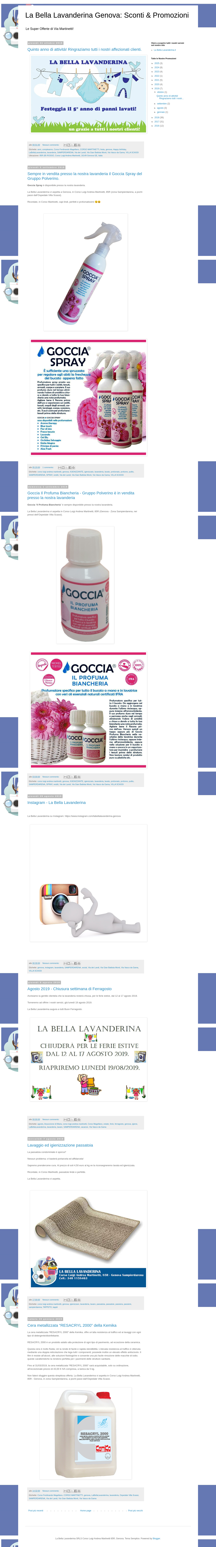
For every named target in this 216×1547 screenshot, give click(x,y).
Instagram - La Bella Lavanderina (57, 802)
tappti (55, 1307)
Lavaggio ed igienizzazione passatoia (60, 1145)
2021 (157, 80)
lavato (107, 472)
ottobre (160, 92)
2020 (157, 84)
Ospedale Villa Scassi (129, 1495)
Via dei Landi (80, 152)
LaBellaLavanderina (37, 152)
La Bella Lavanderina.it (165, 50)
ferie (112, 1124)
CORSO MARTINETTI (89, 149)
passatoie (110, 1304)
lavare (59, 1127)
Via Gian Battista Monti (97, 152)
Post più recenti (35, 1510)
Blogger (156, 1538)
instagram (49, 967)
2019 (157, 88)
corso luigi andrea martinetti (50, 472)
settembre (162, 103)
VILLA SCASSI (132, 152)
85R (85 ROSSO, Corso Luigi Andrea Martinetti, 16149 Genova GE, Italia (71, 155)
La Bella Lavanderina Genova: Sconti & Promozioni (107, 15)
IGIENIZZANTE (76, 472)
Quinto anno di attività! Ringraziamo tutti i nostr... (169, 97)
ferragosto (119, 1124)
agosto (40, 1124)
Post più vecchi (135, 1510)
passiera (119, 1304)
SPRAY (49, 475)
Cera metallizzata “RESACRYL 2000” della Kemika (72, 1325)
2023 (157, 71)
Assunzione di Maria (53, 1124)
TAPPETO (47, 1307)
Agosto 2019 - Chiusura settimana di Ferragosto (70, 989)
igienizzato (89, 472)
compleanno (47, 149)
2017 (157, 121)
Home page (85, 1510)
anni (39, 149)
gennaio (161, 112)
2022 (157, 76)
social (84, 967)
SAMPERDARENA (65, 152)
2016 (157, 126)
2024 (157, 67)
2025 (157, 63)
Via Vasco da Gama (116, 152)
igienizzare (74, 1304)
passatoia (101, 1304)
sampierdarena (35, 1307)
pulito (131, 472)
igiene (134, 1124)
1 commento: (48, 467)
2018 (157, 117)
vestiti (56, 475)
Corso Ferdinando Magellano (66, 149)
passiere (127, 1304)
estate (106, 1124)
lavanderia (51, 152)
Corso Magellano (95, 1124)
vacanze (84, 1127)
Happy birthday (119, 149)
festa (102, 149)
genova (109, 149)
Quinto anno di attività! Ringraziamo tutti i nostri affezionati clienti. (85, 49)
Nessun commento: (51, 145)
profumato (115, 472)
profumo (124, 472)
